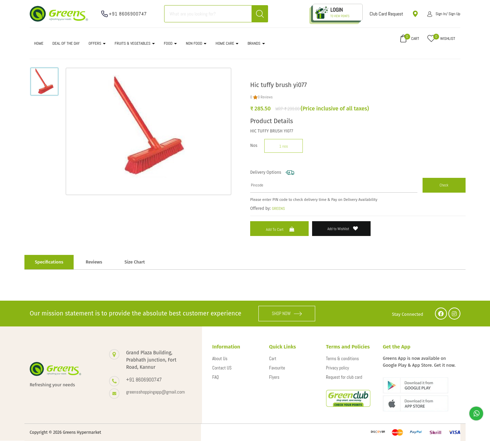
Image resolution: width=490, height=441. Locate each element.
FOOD (170, 43)
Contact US (222, 368)
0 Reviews (265, 97)
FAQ (215, 377)
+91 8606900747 (128, 14)
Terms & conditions (342, 359)
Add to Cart (281, 229)
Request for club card (344, 377)
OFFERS (97, 43)
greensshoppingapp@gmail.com (155, 392)
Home (38, 43)
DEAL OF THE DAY (65, 43)
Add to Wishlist (343, 228)
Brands (256, 43)
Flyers (274, 377)
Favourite (277, 368)
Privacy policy (337, 368)
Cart (272, 359)
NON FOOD (196, 43)
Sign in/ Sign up (443, 14)
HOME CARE (226, 43)
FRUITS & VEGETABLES (135, 43)
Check (443, 185)
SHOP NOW (287, 313)
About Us (219, 359)
